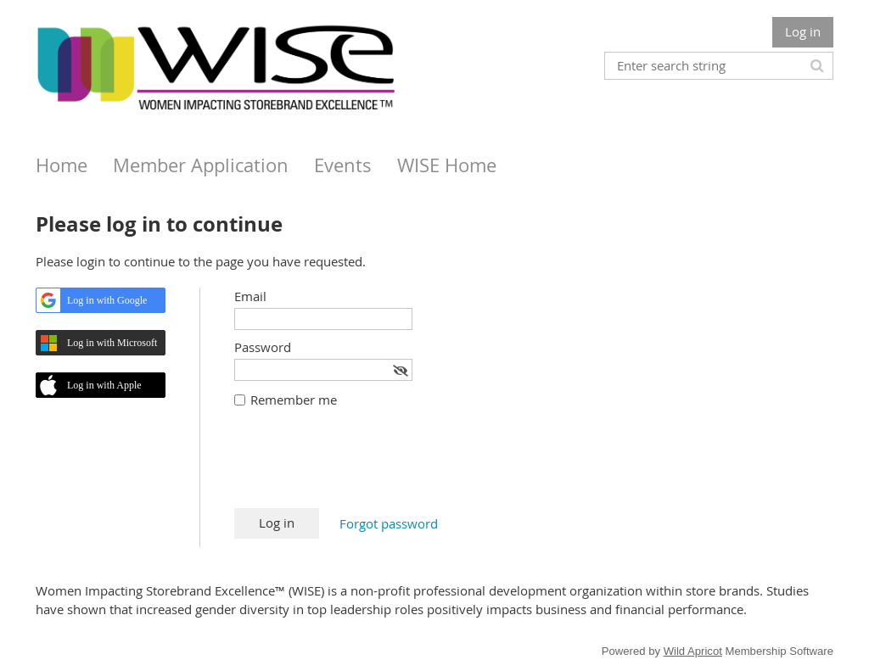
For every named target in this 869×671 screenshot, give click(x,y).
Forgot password (388, 523)
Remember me (293, 399)
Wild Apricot (693, 651)
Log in (803, 31)
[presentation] (363, 466)
